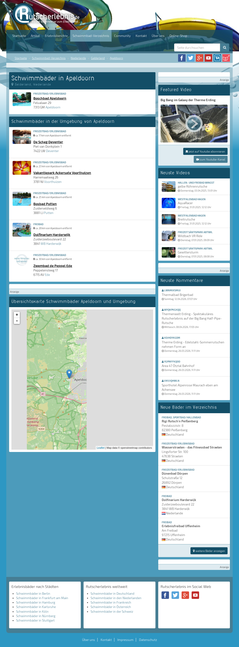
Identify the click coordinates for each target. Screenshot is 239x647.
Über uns (158, 36)
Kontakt (141, 36)
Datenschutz (148, 640)
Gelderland (98, 58)
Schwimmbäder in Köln (32, 611)
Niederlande (78, 58)
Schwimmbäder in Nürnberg (35, 616)
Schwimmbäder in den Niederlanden (116, 598)
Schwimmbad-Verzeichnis (91, 36)
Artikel (35, 36)
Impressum (125, 640)
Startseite (19, 36)
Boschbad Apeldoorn (49, 98)
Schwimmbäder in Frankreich (111, 602)
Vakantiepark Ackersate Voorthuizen (62, 173)
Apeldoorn (116, 58)
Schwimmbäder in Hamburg (35, 602)
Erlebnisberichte (56, 36)
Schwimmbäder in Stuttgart (35, 620)
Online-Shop (178, 36)
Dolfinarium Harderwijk (51, 234)
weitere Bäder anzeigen (209, 550)
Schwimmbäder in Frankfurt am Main (42, 598)
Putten (48, 213)
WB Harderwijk (51, 243)
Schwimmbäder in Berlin (33, 593)
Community (122, 36)
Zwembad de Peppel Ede (52, 265)
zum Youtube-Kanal (210, 159)
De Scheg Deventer (48, 142)
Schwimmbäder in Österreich (111, 607)
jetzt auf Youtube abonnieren (205, 151)
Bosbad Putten (45, 204)
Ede (47, 275)
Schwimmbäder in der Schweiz (112, 611)
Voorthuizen (53, 182)
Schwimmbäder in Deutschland (112, 593)
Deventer (52, 151)
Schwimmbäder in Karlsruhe (36, 607)
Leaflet (101, 447)
